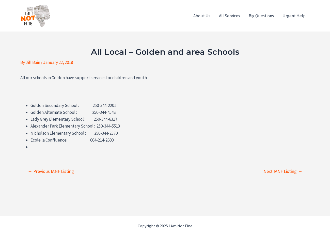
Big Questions (261, 16)
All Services (229, 16)
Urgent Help (294, 16)
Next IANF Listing (282, 171)
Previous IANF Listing (51, 171)
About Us (201, 16)
